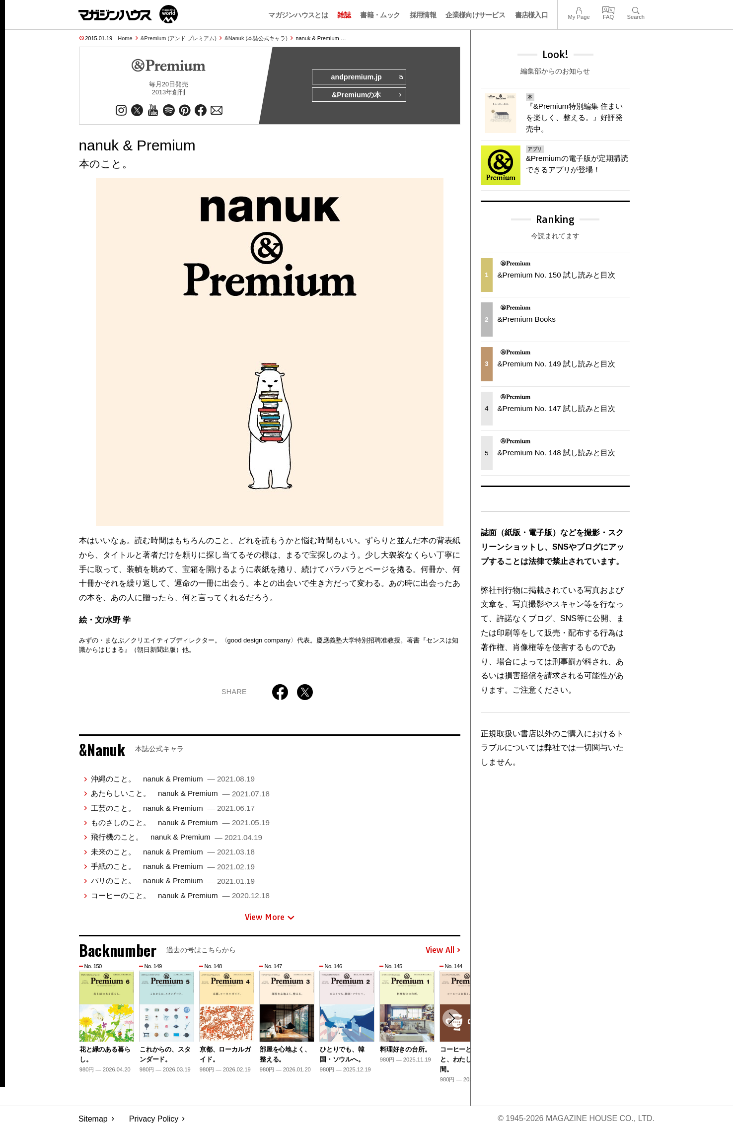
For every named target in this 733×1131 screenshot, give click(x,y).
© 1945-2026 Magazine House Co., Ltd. (576, 1119)
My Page (578, 9)
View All (443, 950)
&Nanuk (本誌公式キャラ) (256, 38)
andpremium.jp (366, 77)
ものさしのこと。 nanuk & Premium (180, 822)
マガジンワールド (128, 14)
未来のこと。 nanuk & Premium (173, 852)
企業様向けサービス (475, 14)
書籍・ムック (380, 14)
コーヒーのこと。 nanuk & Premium (180, 895)
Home (125, 38)
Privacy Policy (154, 1119)
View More (269, 917)
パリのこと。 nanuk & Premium (173, 881)
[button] (451, 1019)
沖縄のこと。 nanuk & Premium (173, 779)
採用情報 (423, 14)
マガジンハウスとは (298, 14)
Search (636, 9)
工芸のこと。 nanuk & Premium (173, 808)
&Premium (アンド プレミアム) (179, 38)
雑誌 (344, 14)
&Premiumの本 (367, 95)
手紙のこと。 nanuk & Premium (173, 866)
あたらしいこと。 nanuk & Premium (180, 793)
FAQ (608, 9)
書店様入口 (531, 14)
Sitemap (93, 1119)
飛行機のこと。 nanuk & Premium (176, 837)
